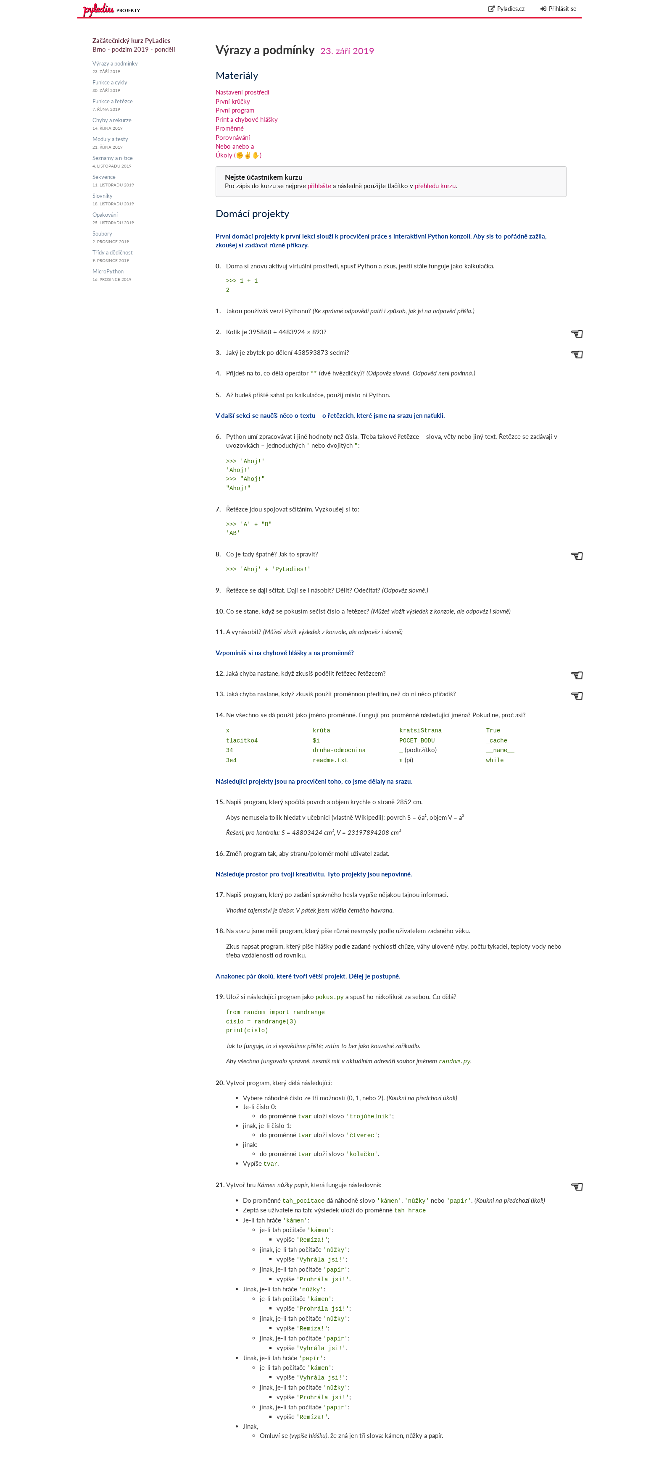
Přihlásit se (558, 8)
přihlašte (319, 185)
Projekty (128, 10)
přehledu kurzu (434, 185)
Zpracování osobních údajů (544, 1456)
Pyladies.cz (506, 8)
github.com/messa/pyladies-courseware (514, 1447)
